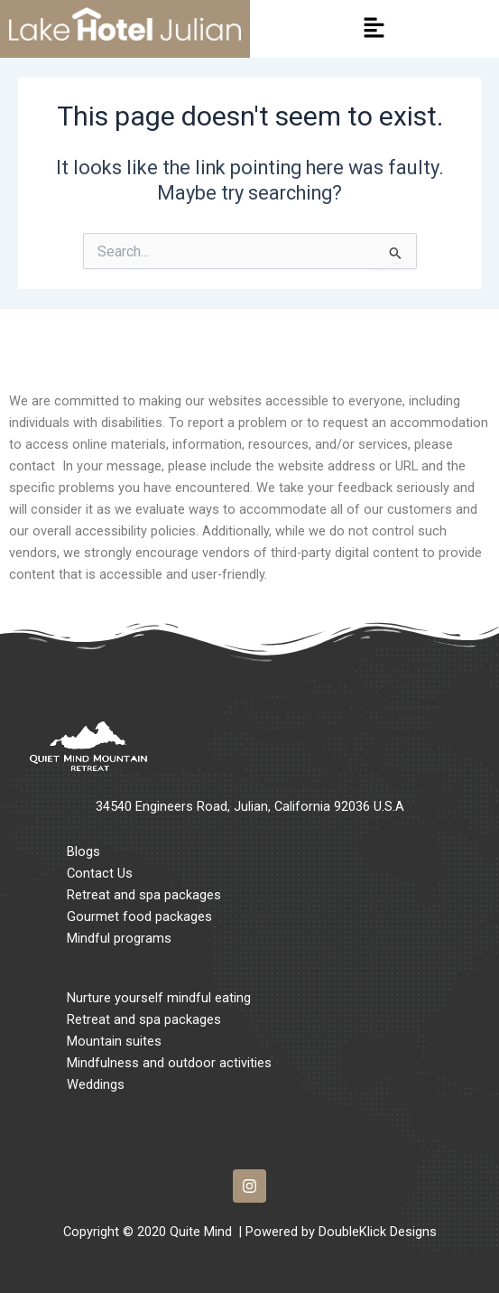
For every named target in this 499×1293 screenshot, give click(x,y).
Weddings (96, 1084)
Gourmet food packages (139, 916)
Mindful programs (119, 938)
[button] (374, 29)
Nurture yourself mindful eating (159, 998)
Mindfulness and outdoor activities (169, 1063)
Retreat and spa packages (144, 895)
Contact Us (100, 873)
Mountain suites (114, 1041)
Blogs (83, 851)
